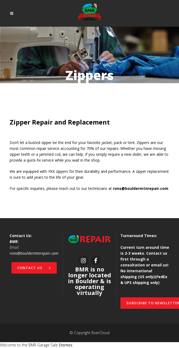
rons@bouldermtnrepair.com (34, 253)
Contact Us (34, 267)
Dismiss (65, 344)
